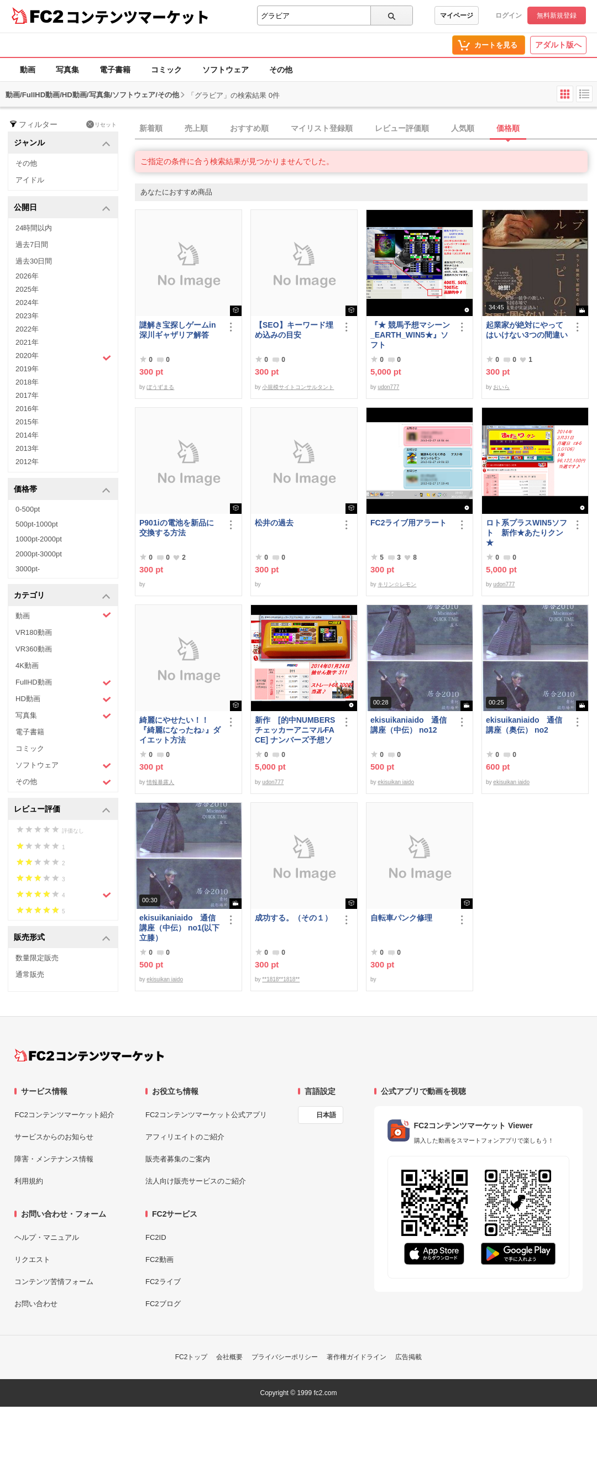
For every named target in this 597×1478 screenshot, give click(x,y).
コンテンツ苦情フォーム (53, 1281)
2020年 (63, 356)
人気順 (462, 128)
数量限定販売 (37, 958)
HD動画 (63, 699)
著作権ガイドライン (356, 1357)
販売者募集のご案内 (177, 1159)
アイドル (29, 180)
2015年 (27, 422)
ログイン (508, 15)
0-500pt (27, 509)
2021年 (27, 342)
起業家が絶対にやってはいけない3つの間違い (527, 329)
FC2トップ (191, 1357)
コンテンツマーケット (138, 16)
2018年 (27, 382)
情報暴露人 (160, 782)
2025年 (27, 289)
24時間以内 (33, 228)
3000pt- (27, 569)
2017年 (27, 395)
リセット (101, 124)
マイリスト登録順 (322, 128)
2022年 (27, 329)
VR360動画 (33, 649)
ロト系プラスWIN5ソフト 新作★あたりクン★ (526, 532)
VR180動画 (33, 632)
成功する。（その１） (293, 917)
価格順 (508, 128)
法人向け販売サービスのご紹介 (195, 1181)
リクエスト (32, 1259)
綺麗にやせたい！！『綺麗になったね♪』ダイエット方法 (180, 730)
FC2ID (155, 1237)
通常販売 (29, 974)
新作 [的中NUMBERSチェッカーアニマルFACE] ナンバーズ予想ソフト (295, 730)
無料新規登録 (557, 15)
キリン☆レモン (397, 584)
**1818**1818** (281, 979)
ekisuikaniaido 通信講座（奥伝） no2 (524, 725)
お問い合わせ (35, 1304)
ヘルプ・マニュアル (46, 1237)
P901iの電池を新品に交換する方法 (176, 527)
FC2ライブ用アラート (408, 522)
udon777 (388, 387)
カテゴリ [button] (62, 596)
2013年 (27, 448)
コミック (166, 69)
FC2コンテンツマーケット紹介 (64, 1115)
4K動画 (27, 665)
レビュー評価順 (402, 128)
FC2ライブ (163, 1281)
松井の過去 (274, 522)
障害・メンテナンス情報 (53, 1159)
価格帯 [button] (62, 490)
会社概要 (229, 1357)
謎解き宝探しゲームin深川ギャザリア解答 (177, 329)
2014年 (27, 435)
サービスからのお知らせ (53, 1137)
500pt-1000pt (36, 524)
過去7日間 (31, 244)
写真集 (67, 69)
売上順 (196, 128)
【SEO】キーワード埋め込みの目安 (294, 329)
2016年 (27, 408)
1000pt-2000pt (38, 539)
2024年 (27, 302)
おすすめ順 (249, 128)
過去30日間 (33, 261)
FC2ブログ (163, 1304)
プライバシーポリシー (285, 1357)
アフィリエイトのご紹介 (184, 1137)
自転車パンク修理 (401, 917)
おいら (501, 387)
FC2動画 (159, 1259)
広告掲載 (408, 1357)
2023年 (27, 316)
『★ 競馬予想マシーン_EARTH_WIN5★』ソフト (410, 334)
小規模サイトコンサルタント (298, 387)
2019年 (27, 369)
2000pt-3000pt (38, 554)
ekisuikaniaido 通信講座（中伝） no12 (408, 725)
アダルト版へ (558, 44)
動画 (27, 69)
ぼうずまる (160, 387)
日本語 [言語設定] (326, 1115)
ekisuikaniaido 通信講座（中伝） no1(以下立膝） (179, 927)
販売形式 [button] (62, 938)
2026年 (27, 276)
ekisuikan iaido (396, 782)
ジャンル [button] (62, 143)
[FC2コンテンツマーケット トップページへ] (89, 1055)
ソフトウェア (225, 69)
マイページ (456, 15)
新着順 (151, 128)
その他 (280, 69)
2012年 (27, 461)
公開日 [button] (62, 208)
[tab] (366, 129)
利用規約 (28, 1181)
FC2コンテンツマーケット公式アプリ (206, 1115)
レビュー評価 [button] (62, 809)
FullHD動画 (63, 682)
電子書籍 (115, 69)
